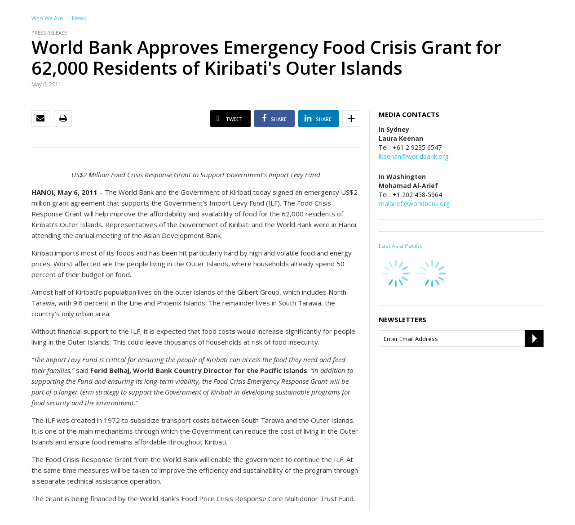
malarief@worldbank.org (414, 203)
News (79, 18)
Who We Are (47, 18)
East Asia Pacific (400, 246)
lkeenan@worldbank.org (413, 156)
